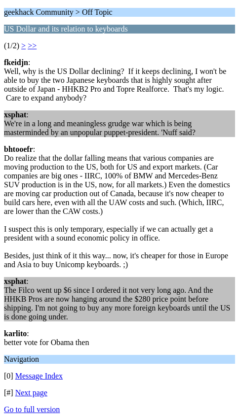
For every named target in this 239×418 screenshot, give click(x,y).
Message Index (39, 376)
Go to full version (32, 409)
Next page (31, 392)
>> (32, 45)
